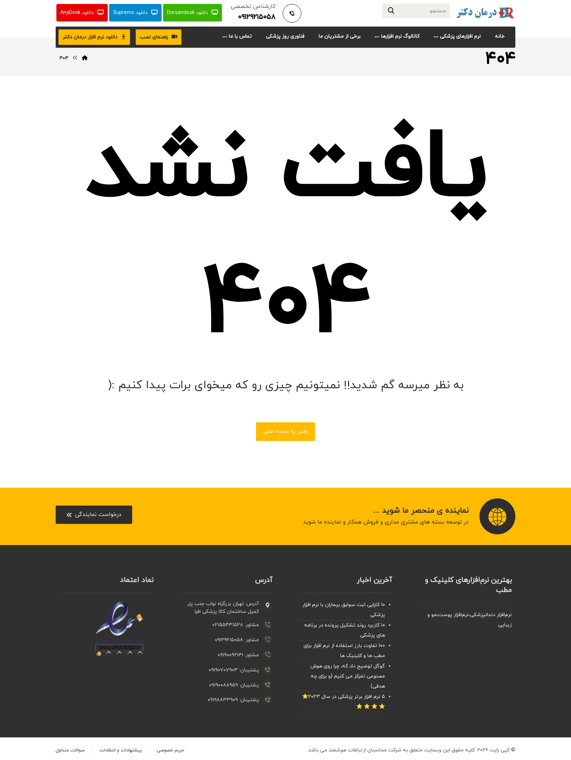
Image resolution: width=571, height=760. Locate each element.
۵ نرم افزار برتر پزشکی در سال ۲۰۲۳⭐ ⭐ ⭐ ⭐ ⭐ (343, 702)
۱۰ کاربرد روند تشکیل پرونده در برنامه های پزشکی (344, 631)
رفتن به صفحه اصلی (285, 432)
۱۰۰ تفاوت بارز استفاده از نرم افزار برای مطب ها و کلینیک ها (344, 651)
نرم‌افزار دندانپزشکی (491, 615)
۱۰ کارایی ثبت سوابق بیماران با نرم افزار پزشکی (343, 610)
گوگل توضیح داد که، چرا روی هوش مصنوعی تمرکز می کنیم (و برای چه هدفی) (347, 676)
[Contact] (94, 515)
